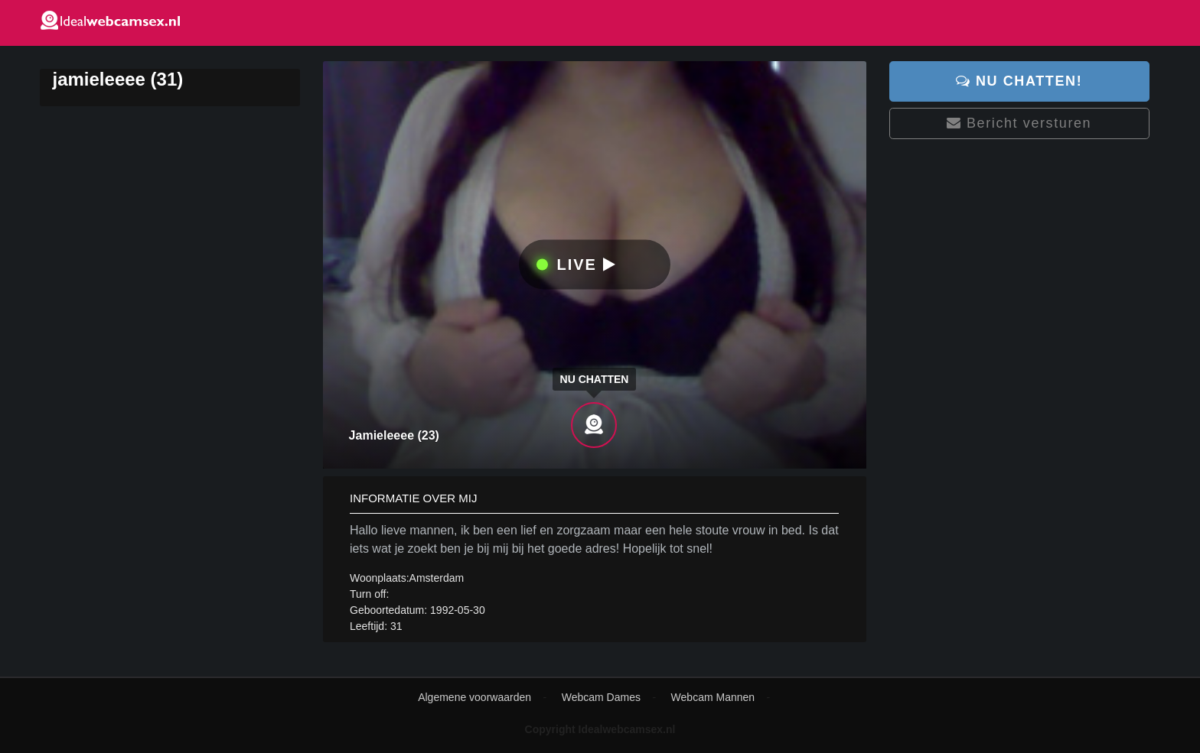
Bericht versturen (1019, 123)
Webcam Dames (601, 697)
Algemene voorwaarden (474, 697)
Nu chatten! (1019, 81)
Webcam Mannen (713, 697)
